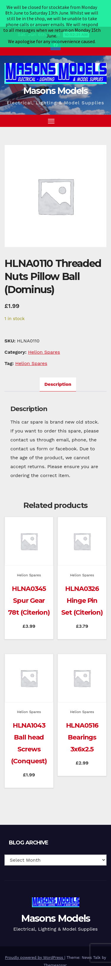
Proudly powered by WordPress (35, 941)
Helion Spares (44, 336)
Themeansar (55, 949)
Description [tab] (57, 368)
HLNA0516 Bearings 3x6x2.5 (82, 721)
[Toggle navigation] (51, 105)
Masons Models (55, 75)
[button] (91, 105)
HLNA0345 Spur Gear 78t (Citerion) (29, 585)
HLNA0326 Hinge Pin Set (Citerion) (82, 585)
